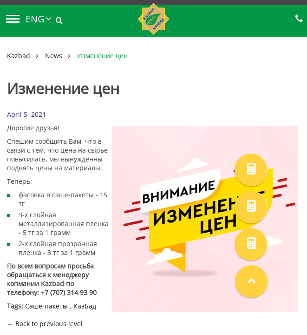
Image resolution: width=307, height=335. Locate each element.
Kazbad (18, 55)
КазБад (84, 306)
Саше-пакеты (46, 306)
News (53, 55)
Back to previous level (49, 323)
